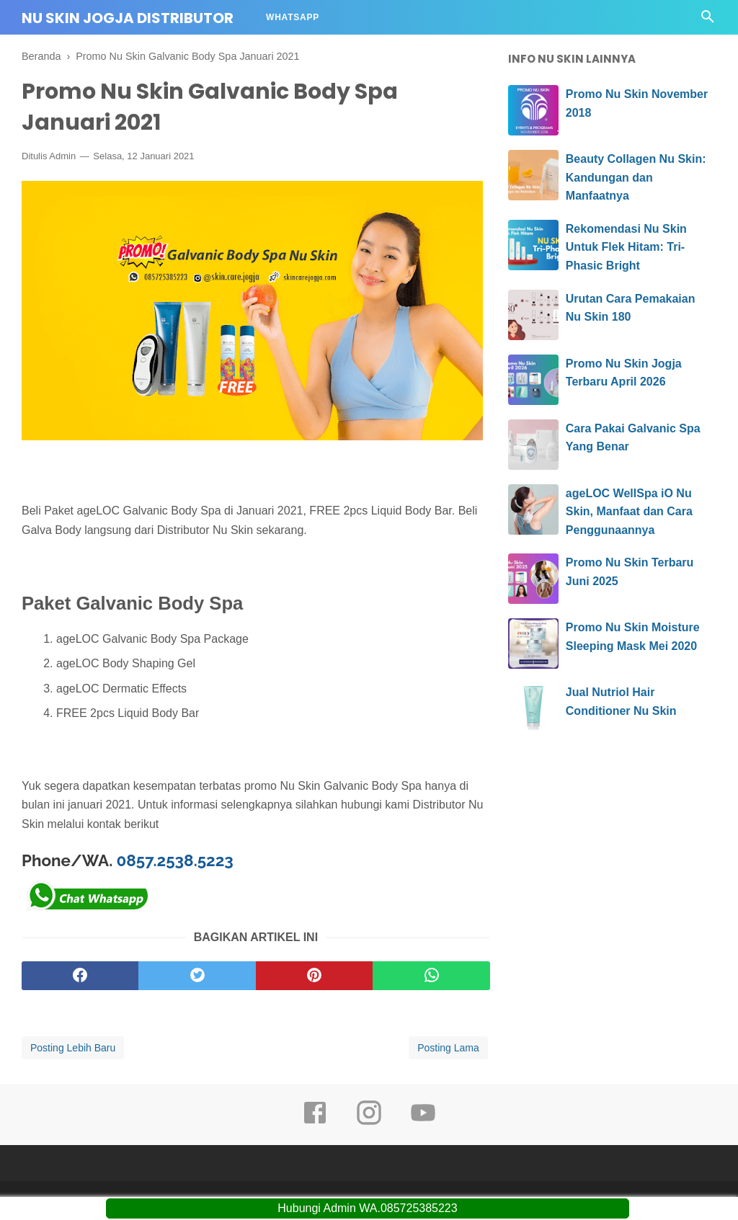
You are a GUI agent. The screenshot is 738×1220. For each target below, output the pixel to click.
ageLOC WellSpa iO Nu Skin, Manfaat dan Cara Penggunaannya (629, 511)
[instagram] (369, 1123)
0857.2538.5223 (175, 860)
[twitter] (196, 975)
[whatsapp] (431, 975)
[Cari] (707, 20)
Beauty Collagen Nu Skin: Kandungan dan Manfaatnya (636, 177)
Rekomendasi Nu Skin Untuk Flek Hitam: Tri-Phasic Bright (626, 247)
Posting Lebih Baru (72, 1048)
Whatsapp (292, 17)
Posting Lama (448, 1048)
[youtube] (423, 1123)
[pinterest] (314, 975)
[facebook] (80, 975)
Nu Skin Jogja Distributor (128, 18)
